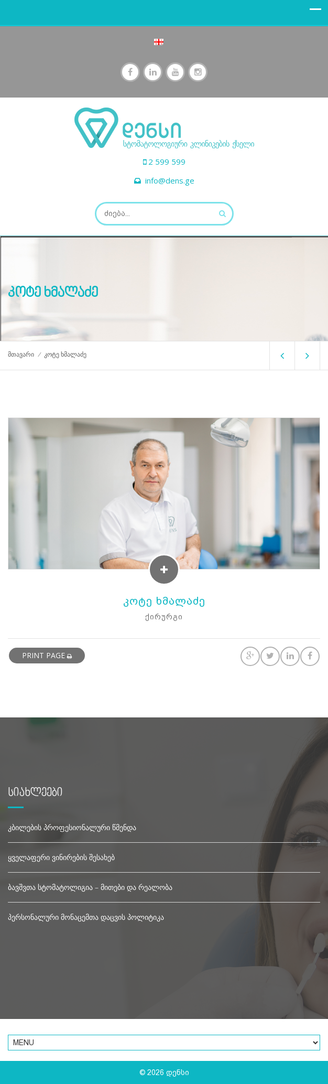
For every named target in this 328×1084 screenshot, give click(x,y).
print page (47, 655)
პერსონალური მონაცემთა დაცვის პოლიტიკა (86, 917)
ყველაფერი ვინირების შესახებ (61, 857)
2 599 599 (166, 161)
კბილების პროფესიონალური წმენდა (72, 827)
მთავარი (21, 354)
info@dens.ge (169, 180)
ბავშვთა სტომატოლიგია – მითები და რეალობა (90, 887)
